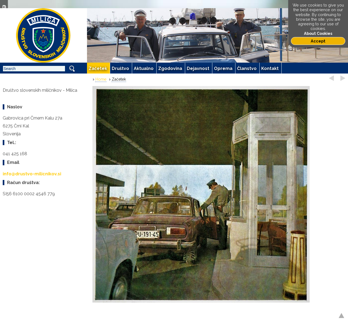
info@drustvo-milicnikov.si (32, 173)
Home (100, 79)
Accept (318, 41)
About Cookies (318, 33)
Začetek (119, 79)
